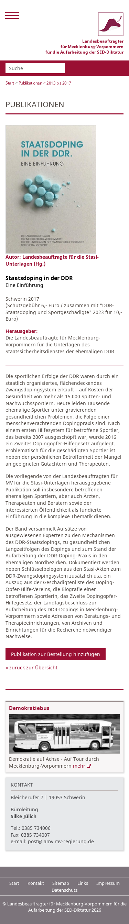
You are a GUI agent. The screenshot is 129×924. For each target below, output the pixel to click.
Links (82, 883)
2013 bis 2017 (58, 83)
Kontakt (36, 883)
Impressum (108, 883)
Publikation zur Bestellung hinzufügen (55, 654)
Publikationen (30, 83)
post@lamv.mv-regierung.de (61, 841)
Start (10, 83)
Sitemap (60, 883)
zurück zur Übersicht (33, 667)
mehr (79, 765)
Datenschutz (64, 890)
